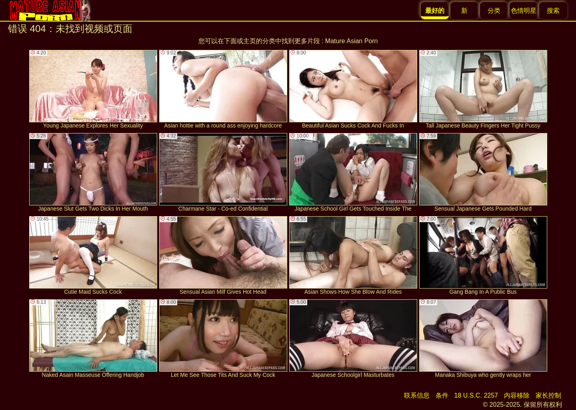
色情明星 (523, 10)
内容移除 (517, 395)
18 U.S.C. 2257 (476, 395)
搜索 (553, 10)
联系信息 (417, 395)
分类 (494, 10)
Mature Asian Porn (351, 41)
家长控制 (548, 395)
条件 (442, 395)
